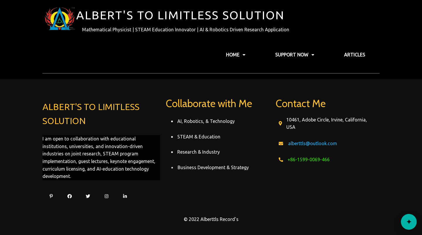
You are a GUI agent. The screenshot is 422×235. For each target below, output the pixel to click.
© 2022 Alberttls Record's (211, 219)
